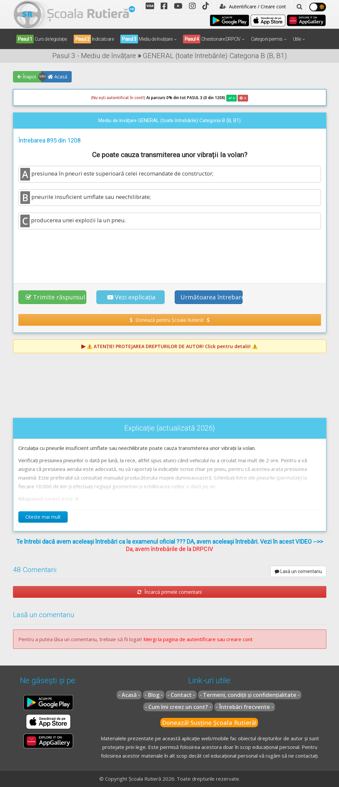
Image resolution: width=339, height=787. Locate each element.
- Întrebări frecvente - (244, 707)
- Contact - (181, 695)
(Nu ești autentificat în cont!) (118, 97)
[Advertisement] (169, 252)
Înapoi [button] (26, 76)
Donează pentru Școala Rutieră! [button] (169, 320)
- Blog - (154, 695)
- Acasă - (129, 695)
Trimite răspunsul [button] (55, 297)
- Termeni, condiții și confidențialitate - (250, 695)
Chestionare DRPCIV (212, 39)
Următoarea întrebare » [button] (211, 297)
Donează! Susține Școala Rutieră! (209, 723)
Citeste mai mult (43, 517)
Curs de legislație (41, 39)
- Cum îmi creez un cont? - (178, 707)
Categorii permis (267, 39)
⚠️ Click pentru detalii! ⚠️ (172, 346)
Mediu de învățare (146, 39)
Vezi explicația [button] (131, 297)
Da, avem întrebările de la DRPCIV (169, 548)
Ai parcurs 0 (130, 97)
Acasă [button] (57, 76)
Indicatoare (94, 39)
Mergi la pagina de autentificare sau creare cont (198, 639)
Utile (297, 39)
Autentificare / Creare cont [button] (253, 6)
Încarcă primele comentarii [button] (169, 592)
